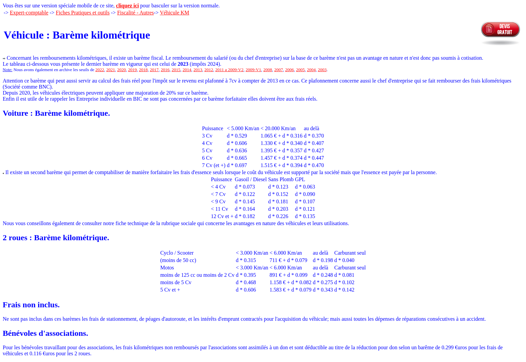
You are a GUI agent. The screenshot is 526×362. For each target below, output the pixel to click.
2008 (267, 69)
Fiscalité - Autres (135, 12)
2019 (132, 69)
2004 (311, 69)
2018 (143, 69)
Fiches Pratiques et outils (82, 12)
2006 (289, 69)
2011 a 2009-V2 (229, 69)
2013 (198, 69)
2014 (186, 69)
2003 (322, 69)
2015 (176, 69)
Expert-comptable (29, 12)
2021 (110, 69)
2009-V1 (253, 69)
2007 (278, 69)
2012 (208, 69)
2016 (165, 69)
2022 (99, 69)
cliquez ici (127, 5)
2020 (121, 69)
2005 (300, 69)
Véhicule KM (175, 12)
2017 (154, 69)
